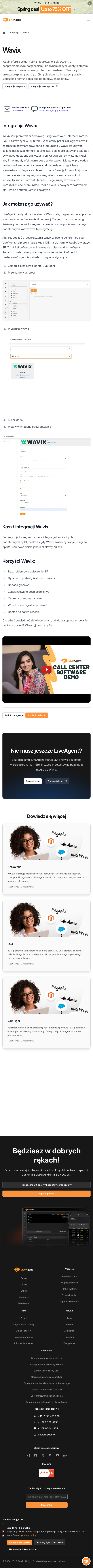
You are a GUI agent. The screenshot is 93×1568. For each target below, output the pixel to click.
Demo (24, 1278)
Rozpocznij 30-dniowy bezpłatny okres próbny (47, 1185)
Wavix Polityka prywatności (53, 110)
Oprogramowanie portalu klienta (46, 1395)
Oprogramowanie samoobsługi (46, 1377)
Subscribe (46, 1505)
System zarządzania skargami (46, 1389)
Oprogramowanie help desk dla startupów (46, 1402)
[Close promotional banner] (89, 3)
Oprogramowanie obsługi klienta (46, 1364)
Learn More (17, 110)
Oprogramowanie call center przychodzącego (46, 1383)
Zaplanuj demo (57, 781)
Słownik (69, 1324)
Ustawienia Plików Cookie (22, 1549)
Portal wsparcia (69, 1276)
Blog (69, 1318)
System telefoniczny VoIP (46, 1370)
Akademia (69, 1330)
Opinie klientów (23, 1330)
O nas (24, 1318)
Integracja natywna (14, 86)
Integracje (14, 32)
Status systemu (69, 1289)
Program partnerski (23, 1337)
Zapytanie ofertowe (69, 1301)
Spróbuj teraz (33, 781)
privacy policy (28, 1535)
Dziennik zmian (69, 1295)
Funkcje (23, 1290)
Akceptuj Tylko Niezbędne (49, 1542)
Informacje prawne (23, 1343)
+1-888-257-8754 (48, 1422)
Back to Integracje (13, 715)
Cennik (23, 1284)
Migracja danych (69, 1282)
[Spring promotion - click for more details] (46, 7)
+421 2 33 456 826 (49, 1416)
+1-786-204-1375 (48, 1428)
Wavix (26, 32)
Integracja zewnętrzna (44, 86)
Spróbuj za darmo (36, 715)
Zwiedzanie (23, 1303)
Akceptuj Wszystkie (19, 1542)
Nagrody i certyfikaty (23, 1324)
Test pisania (69, 1343)
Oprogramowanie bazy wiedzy (46, 1358)
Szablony (69, 1337)
